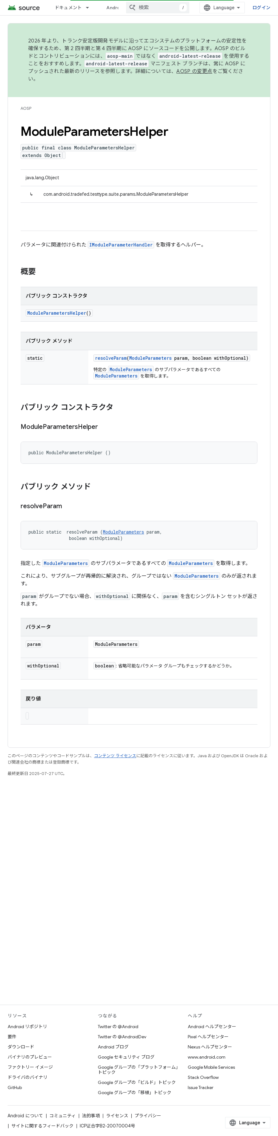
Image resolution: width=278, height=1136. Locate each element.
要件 (12, 1037)
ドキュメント (68, 7)
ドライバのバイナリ (27, 1077)
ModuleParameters (150, 358)
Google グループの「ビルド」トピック (137, 1082)
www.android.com (206, 1057)
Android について (25, 1115)
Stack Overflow (203, 1077)
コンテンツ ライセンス (115, 755)
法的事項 (91, 1115)
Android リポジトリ (27, 1026)
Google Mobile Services (211, 1067)
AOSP (26, 108)
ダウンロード (21, 1047)
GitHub (15, 1087)
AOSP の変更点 (194, 71)
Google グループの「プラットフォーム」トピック (139, 1069)
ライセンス (117, 1115)
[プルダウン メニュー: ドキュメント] (90, 7)
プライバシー (148, 1115)
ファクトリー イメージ (30, 1067)
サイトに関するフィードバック (42, 1125)
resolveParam (111, 358)
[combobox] (157, 7)
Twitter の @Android (118, 1026)
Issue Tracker (200, 1087)
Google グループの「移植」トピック (134, 1092)
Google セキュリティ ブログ (126, 1057)
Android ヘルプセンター (212, 1026)
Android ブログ (113, 1047)
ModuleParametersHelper (56, 313)
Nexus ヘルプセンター (210, 1047)
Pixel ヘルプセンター (208, 1037)
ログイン (261, 7)
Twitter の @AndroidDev (122, 1037)
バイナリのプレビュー (30, 1057)
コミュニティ (62, 1115)
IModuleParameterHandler (121, 245)
